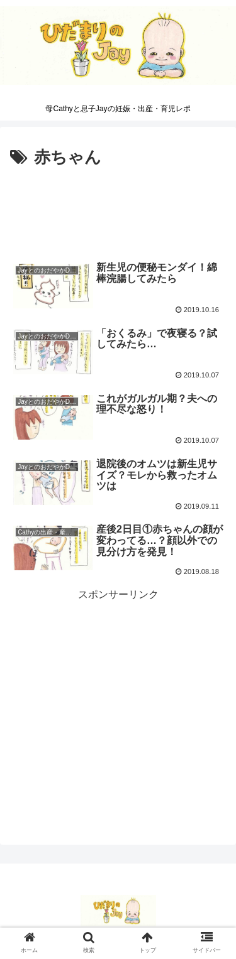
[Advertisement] (118, 209)
